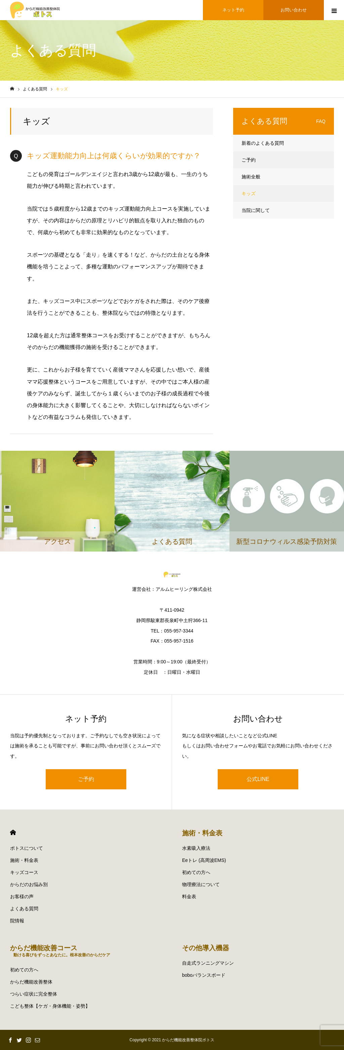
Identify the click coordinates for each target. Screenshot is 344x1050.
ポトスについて (26, 848)
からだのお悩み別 (29, 884)
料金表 (189, 896)
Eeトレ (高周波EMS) (204, 860)
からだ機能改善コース (60, 950)
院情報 (17, 920)
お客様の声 (22, 896)
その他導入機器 (205, 948)
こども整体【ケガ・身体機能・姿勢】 (50, 1006)
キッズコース (24, 872)
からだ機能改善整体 (31, 982)
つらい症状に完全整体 (33, 994)
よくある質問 (24, 908)
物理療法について (201, 884)
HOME (13, 832)
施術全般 (251, 176)
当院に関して (256, 210)
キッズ (249, 193)
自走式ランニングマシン (208, 963)
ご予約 (249, 160)
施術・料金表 (24, 860)
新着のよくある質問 (263, 143)
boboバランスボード (203, 975)
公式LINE (258, 779)
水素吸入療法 (196, 848)
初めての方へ (196, 872)
